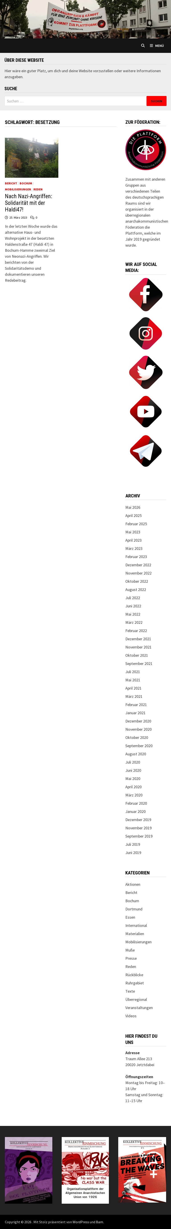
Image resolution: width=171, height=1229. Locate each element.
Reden (38, 189)
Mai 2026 (132, 507)
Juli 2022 (132, 597)
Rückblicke (134, 974)
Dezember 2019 (138, 819)
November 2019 (138, 827)
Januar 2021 (135, 712)
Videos (130, 1015)
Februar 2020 (136, 803)
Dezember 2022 (138, 564)
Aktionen (132, 884)
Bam (99, 1222)
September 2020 (139, 745)
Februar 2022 (136, 630)
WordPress (81, 1222)
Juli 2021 (132, 671)
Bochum (26, 183)
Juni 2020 (133, 770)
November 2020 (138, 729)
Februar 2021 (136, 704)
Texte (130, 991)
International (136, 925)
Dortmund (133, 909)
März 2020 (133, 795)
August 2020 (135, 753)
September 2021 (139, 663)
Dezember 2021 (138, 638)
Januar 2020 (135, 811)
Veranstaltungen (139, 1007)
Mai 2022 (132, 614)
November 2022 (138, 573)
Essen (130, 917)
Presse (131, 958)
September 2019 (139, 836)
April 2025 (133, 515)
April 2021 (133, 688)
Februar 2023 (136, 556)
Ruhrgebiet (134, 983)
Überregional (136, 999)
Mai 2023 (132, 532)
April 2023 (133, 540)
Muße (130, 950)
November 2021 (138, 647)
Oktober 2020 (136, 737)
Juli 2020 (132, 762)
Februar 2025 (136, 523)
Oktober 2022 (136, 581)
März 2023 (133, 548)
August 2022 (135, 589)
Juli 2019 (132, 844)
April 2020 (133, 786)
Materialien (134, 933)
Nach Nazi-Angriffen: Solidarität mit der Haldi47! (28, 203)
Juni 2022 (133, 606)
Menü (157, 45)
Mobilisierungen (18, 189)
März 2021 (133, 696)
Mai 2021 (132, 679)
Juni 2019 (133, 852)
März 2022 (133, 622)
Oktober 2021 (136, 655)
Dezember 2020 (138, 721)
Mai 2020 (132, 778)
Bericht (11, 183)
